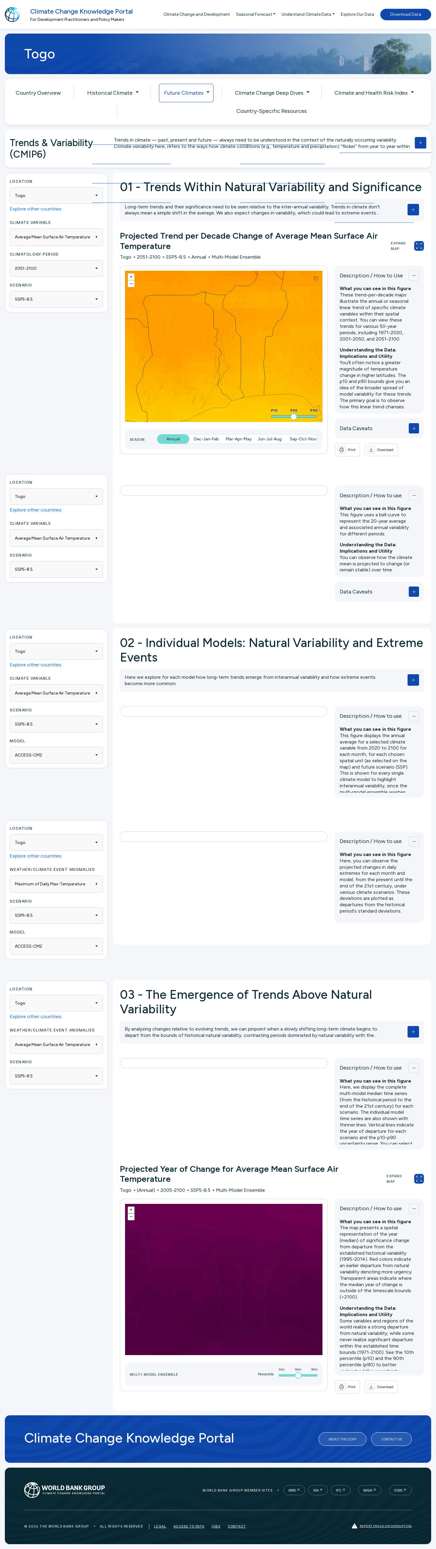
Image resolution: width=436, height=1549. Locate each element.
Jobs (216, 1526)
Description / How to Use (371, 275)
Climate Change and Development (197, 14)
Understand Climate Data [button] (306, 14)
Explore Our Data (357, 14)
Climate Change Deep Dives (269, 93)
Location (21, 181)
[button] (381, 449)
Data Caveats (356, 428)
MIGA (367, 1490)
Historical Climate (110, 93)
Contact (237, 1526)
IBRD (292, 1490)
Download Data (405, 14)
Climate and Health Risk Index (371, 93)
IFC (338, 1490)
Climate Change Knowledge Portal (81, 11)
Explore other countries (35, 209)
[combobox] (56, 195)
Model (17, 740)
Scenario (21, 284)
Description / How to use (371, 495)
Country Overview (38, 93)
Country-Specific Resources (271, 111)
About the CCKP (342, 1439)
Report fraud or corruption (382, 1526)
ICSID (398, 1490)
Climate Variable (30, 222)
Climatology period (34, 254)
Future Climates (183, 93)
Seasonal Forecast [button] (254, 14)
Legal (160, 1526)
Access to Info (188, 1526)
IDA (316, 1490)
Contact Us (391, 1439)
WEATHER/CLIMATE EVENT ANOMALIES (52, 869)
